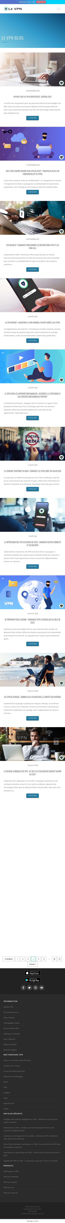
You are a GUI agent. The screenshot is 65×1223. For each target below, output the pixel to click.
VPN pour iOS (9, 1187)
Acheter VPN (8, 1007)
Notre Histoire (9, 1017)
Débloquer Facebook (12, 1034)
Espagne (7, 1092)
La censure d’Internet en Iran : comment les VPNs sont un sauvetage (32, 471)
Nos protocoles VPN (11, 1028)
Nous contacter (9, 1039)
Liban (6, 1098)
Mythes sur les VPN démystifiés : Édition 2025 (33, 96)
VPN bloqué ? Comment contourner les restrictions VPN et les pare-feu (32, 247)
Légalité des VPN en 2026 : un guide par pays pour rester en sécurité (30, 1161)
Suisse (6, 1109)
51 (59, 959)
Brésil (6, 1082)
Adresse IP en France (12, 1066)
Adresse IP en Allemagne (13, 1076)
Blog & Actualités (10, 1044)
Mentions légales (10, 1050)
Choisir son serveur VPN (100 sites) (17, 1060)
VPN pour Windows (11, 1177)
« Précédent (8, 959)
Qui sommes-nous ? (11, 1012)
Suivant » (32, 964)
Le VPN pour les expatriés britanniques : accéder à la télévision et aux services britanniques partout (32, 395)
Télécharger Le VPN (11, 1171)
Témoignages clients (12, 1023)
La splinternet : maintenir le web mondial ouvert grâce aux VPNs (32, 322)
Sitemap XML (32, 1211)
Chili (5, 1087)
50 (54, 959)
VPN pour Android (11, 1193)
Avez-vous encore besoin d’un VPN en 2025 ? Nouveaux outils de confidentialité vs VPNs (32, 172)
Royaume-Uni (9, 1103)
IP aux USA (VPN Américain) (14, 1071)
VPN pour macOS (10, 1182)
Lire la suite (32, 118)
